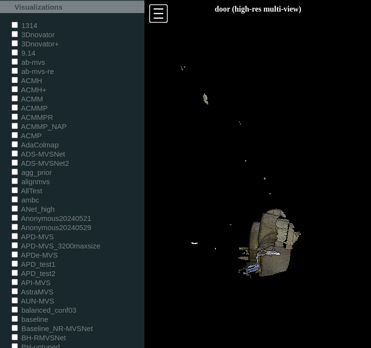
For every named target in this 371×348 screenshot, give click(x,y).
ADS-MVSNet (38, 154)
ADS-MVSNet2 (40, 163)
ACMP (27, 135)
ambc (25, 200)
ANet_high (33, 209)
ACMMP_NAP (39, 126)
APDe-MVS (35, 255)
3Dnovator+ (35, 44)
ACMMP (30, 108)
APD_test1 (34, 264)
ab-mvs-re (33, 71)
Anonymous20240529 (51, 227)
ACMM (27, 99)
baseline (30, 319)
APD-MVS (33, 236)
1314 (24, 25)
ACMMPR (32, 117)
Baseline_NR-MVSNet (52, 328)
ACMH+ (29, 90)
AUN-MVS (33, 301)
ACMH (27, 80)
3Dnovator (33, 34)
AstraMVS (33, 292)
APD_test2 (34, 273)
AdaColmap (35, 145)
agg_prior (32, 172)
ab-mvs (28, 62)
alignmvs (31, 181)
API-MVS (31, 282)
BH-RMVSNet (39, 338)
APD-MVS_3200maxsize (56, 246)
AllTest (27, 191)
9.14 (23, 53)
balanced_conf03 (44, 310)
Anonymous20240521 (51, 218)
